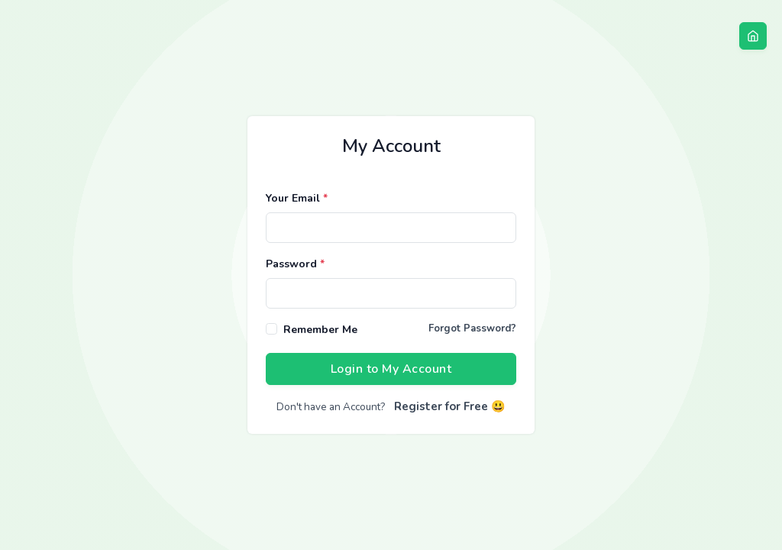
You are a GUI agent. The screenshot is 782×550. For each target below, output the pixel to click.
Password (295, 264)
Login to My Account (391, 369)
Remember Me (320, 329)
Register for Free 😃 (450, 406)
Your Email (297, 198)
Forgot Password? (472, 328)
